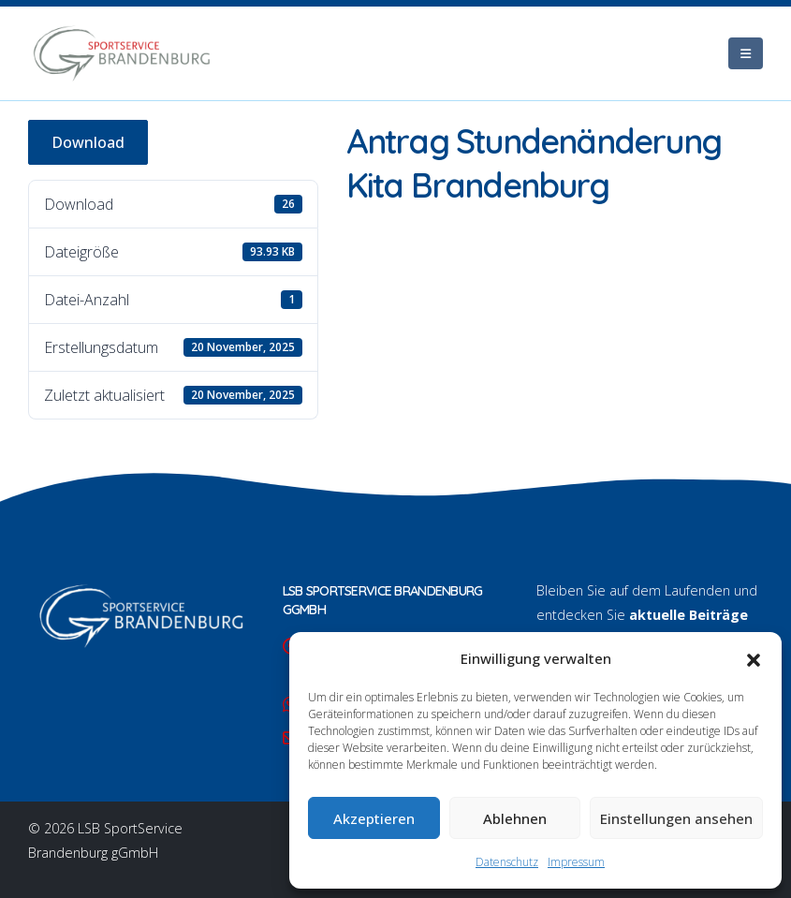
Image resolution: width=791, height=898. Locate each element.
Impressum (576, 862)
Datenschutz (507, 862)
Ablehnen (515, 818)
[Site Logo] (121, 53)
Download (88, 142)
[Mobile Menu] (745, 53)
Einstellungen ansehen (676, 818)
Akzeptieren (374, 818)
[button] (753, 658)
